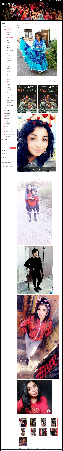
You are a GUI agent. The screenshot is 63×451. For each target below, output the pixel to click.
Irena (8, 76)
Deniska (9, 84)
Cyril (8, 68)
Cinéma (6, 124)
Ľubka (8, 98)
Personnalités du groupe (53, 23)
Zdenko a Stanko (10, 105)
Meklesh (9, 89)
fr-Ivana (8, 42)
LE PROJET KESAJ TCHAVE (27, 23)
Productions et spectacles (10, 108)
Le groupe (45, 23)
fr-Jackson (9, 48)
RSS (49, 0)
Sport (6, 128)
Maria (8, 78)
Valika (8, 71)
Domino (8, 87)
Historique (8, 35)
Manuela (9, 60)
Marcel (8, 82)
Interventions (7, 113)
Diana (8, 81)
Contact (4, 141)
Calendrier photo (7, 137)
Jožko (8, 55)
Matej (8, 61)
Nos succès (7, 110)
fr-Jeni (8, 57)
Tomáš (8, 79)
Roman (8, 86)
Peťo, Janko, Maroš (11, 40)
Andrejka (9, 73)
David (8, 47)
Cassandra (9, 90)
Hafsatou (9, 65)
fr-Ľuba (8, 44)
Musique (7, 118)
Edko (8, 94)
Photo (6, 126)
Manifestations (8, 115)
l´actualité (5, 139)
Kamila (8, 52)
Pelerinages (7, 116)
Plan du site (43, 0)
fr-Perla (8, 58)
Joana (8, 69)
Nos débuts (8, 32)
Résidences (7, 111)
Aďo (8, 45)
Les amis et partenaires (9, 129)
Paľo (8, 97)
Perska (8, 66)
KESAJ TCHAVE (37, 23)
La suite (7, 34)
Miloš (8, 53)
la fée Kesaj (7, 132)
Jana (8, 63)
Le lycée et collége (9, 131)
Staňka (8, 107)
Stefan (8, 74)
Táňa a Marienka (10, 50)
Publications (7, 123)
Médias (6, 121)
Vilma (8, 92)
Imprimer (53, 0)
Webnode (42, 448)
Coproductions (8, 120)
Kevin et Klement (10, 95)
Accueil (18, 23)
